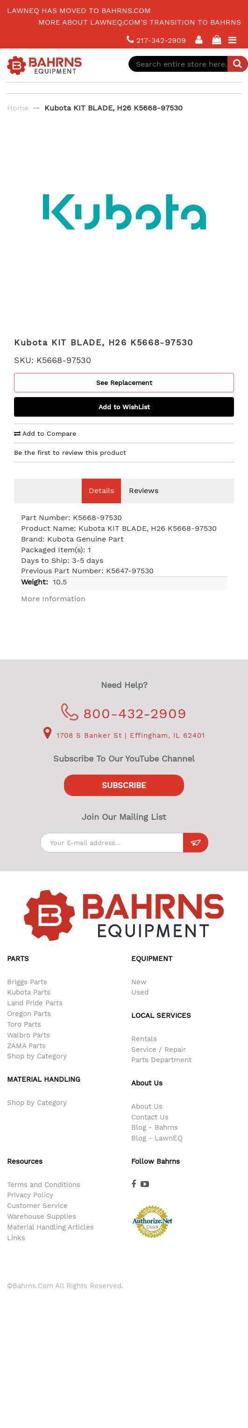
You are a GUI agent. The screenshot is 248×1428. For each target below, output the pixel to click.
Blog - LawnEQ (157, 1152)
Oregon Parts (29, 1027)
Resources (25, 1175)
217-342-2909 (156, 40)
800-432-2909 (124, 727)
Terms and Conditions (43, 1199)
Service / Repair (158, 1063)
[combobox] (188, 64)
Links (16, 1252)
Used (140, 1006)
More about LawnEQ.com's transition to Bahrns (139, 22)
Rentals (144, 1053)
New (139, 996)
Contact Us (150, 1131)
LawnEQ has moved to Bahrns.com (79, 10)
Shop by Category (37, 1070)
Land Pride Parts (35, 1017)
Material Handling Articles (50, 1241)
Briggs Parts (27, 996)
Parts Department (161, 1074)
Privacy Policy (30, 1209)
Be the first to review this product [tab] (70, 466)
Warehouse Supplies (41, 1230)
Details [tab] (101, 504)
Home (17, 107)
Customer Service (37, 1219)
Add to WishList (124, 421)
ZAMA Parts (26, 1060)
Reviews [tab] (143, 504)
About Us (147, 1120)
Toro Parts (24, 1038)
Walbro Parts (28, 1049)
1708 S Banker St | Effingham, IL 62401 (124, 749)
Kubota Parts (28, 1006)
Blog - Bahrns (154, 1141)
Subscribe (124, 799)
